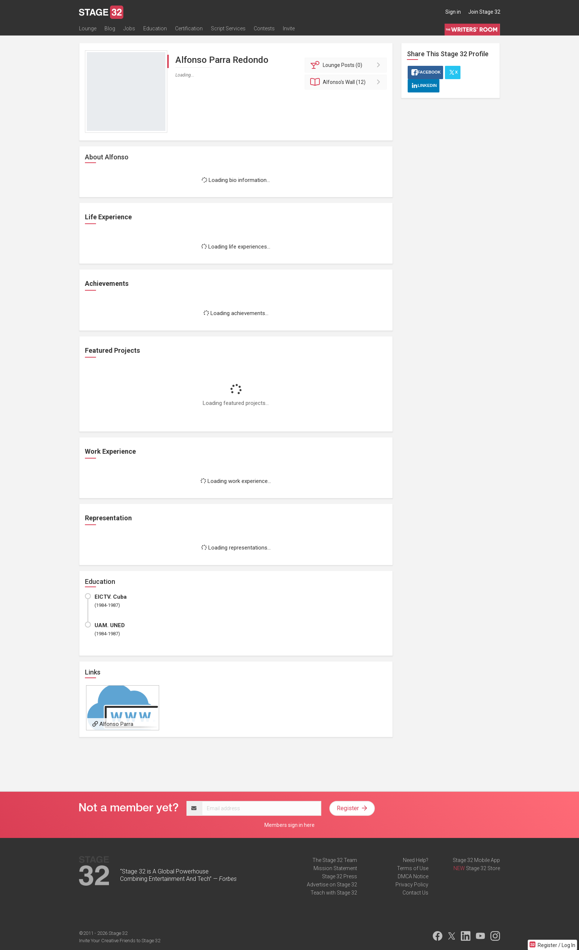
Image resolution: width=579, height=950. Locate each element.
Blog (110, 28)
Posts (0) (347, 65)
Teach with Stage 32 (334, 893)
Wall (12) (347, 82)
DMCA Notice (413, 876)
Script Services (228, 28)
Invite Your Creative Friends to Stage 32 (119, 940)
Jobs (129, 28)
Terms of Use (412, 868)
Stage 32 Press (339, 876)
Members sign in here (289, 825)
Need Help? (415, 860)
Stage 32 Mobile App (476, 860)
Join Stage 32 (484, 12)
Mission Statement (335, 868)
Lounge (87, 28)
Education (155, 28)
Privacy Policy (411, 885)
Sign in (453, 12)
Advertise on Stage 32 (332, 885)
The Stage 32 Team (334, 860)
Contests (264, 28)
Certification (189, 28)
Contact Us (415, 893)
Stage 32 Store (483, 868)
